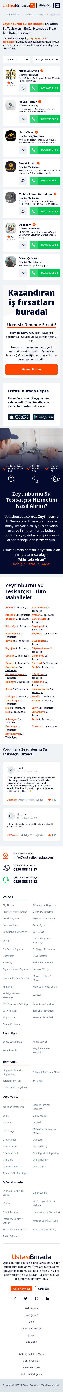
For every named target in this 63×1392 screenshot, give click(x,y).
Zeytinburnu (17, 59)
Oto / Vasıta (10, 1096)
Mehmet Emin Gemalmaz (35, 194)
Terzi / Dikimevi (11, 1236)
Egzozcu (7, 1122)
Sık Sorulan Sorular (31, 1328)
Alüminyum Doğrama (45, 905)
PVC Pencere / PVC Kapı (15, 1004)
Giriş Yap (45, 5)
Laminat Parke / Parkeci (16, 978)
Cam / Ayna (39, 925)
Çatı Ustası (39, 931)
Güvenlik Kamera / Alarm (46, 1072)
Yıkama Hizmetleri (43, 1017)
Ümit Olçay (26, 132)
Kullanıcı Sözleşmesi (31, 1374)
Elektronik (9, 1061)
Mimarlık (7, 986)
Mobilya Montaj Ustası (45, 986)
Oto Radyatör (40, 1159)
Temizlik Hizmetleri (43, 1010)
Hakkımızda (31, 1308)
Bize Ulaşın (32, 1341)
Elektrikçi (8, 962)
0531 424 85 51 (49, 180)
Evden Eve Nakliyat (43, 962)
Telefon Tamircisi (12, 1080)
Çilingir (6, 940)
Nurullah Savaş (29, 71)
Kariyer (31, 1335)
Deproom (25, 225)
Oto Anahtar (9, 1139)
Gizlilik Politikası (31, 1360)
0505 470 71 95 (49, 88)
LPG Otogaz (9, 1131)
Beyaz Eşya (10, 1033)
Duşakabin (8, 955)
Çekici (6, 1115)
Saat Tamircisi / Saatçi (45, 1229)
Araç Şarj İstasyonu (13, 1106)
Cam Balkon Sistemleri (15, 931)
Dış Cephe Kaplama (13, 949)
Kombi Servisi (10, 1050)
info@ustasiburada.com (33, 857)
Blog (31, 1321)
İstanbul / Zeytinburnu (30, 262)
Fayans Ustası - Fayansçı (16, 969)
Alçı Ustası (8, 905)
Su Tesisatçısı (13, 14)
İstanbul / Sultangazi (29, 167)
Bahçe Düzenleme (43, 911)
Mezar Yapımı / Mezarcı (15, 1229)
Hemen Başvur (31, 369)
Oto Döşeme (9, 1146)
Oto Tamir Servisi (12, 1166)
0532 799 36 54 (49, 119)
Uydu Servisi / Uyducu (15, 1087)
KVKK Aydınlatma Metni (31, 1354)
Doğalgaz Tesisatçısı (44, 949)
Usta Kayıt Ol (21, 1289)
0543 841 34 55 (49, 149)
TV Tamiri (38, 1080)
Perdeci (37, 995)
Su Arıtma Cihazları (43, 1004)
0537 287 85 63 (49, 211)
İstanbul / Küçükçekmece (31, 136)
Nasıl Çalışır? (31, 1315)
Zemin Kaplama (11, 1024)
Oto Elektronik (10, 1153)
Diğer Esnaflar (41, 1192)
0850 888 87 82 (25, 881)
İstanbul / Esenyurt (28, 75)
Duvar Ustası (40, 955)
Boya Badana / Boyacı (45, 918)
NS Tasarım (13, 835)
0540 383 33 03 (49, 244)
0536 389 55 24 (49, 272)
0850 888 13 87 (25, 869)
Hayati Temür (28, 102)
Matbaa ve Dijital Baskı (45, 1220)
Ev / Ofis (8, 897)
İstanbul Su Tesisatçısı (34, 14)
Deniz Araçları (40, 1115)
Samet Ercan (27, 163)
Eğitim (6, 1203)
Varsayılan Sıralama (47, 59)
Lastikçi (37, 1122)
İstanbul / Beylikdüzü (29, 228)
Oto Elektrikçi (40, 1146)
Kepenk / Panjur (42, 969)
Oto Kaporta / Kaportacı (46, 1153)
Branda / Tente (11, 925)
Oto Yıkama (39, 1166)
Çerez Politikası (31, 1367)
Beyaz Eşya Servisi (12, 1041)
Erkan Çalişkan (29, 258)
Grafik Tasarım (11, 1212)
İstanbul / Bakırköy (28, 105)
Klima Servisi (40, 1041)
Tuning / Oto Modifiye (15, 1173)
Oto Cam (38, 1139)
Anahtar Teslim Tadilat (15, 911)
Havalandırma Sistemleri (46, 1212)
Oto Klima (8, 1159)
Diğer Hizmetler (13, 1182)
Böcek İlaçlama (11, 918)
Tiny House (9, 1017)
